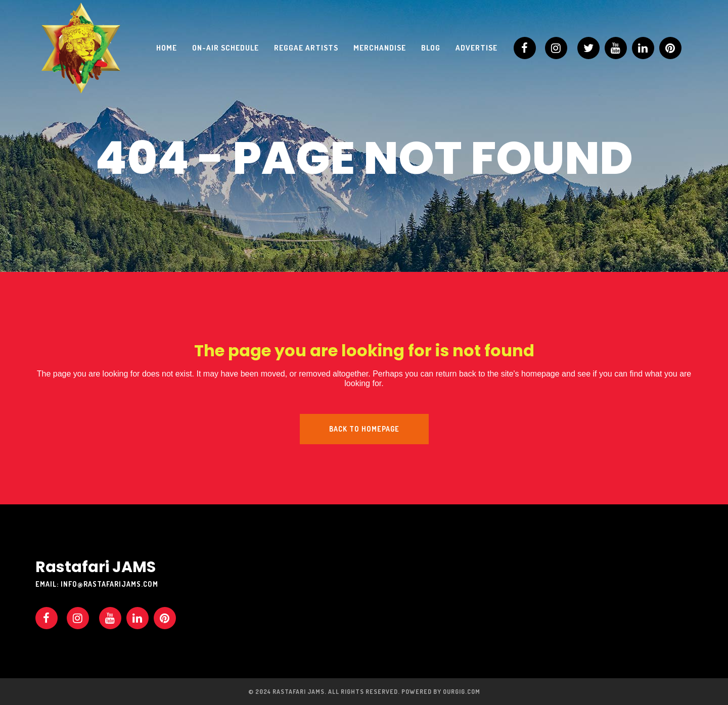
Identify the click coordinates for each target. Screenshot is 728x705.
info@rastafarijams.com (109, 584)
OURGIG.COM (461, 691)
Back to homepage (364, 429)
